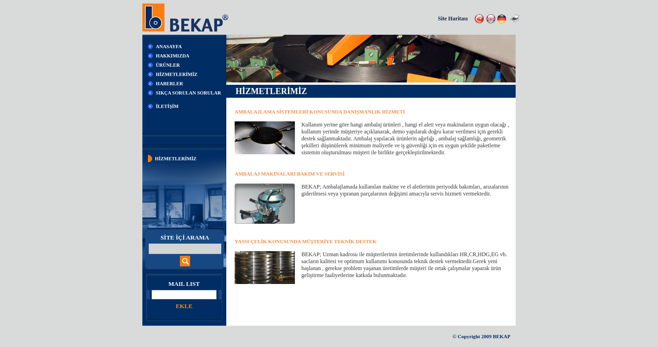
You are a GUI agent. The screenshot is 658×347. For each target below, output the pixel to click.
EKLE (184, 306)
